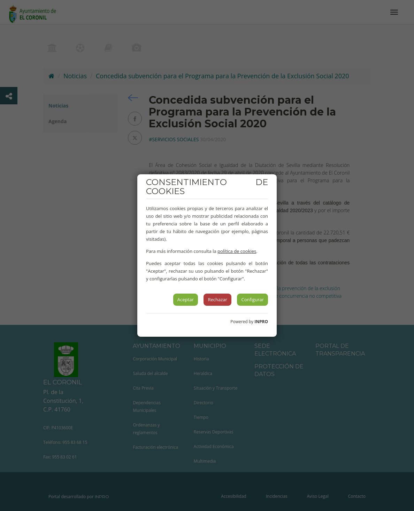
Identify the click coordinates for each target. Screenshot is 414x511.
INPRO (261, 322)
